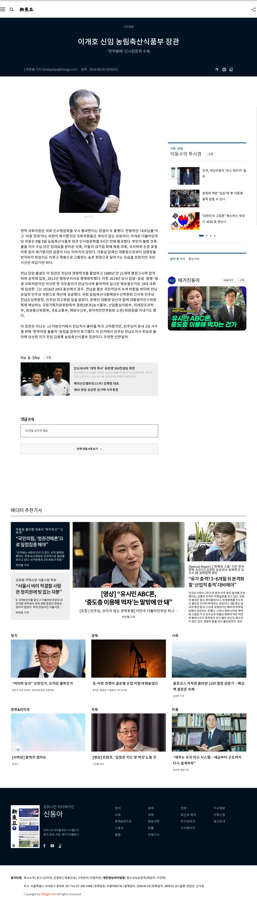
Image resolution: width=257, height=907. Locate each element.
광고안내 (219, 821)
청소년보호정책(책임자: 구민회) (146, 878)
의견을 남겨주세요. (36, 431)
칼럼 (118, 835)
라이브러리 (188, 821)
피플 (151, 828)
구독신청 (219, 815)
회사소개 (29, 878)
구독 (48, 357)
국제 (151, 815)
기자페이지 (188, 828)
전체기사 (154, 835)
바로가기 (228, 280)
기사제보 (219, 808)
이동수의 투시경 (185, 154)
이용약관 (95, 878)
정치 (118, 808)
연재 (184, 808)
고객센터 (82, 878)
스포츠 (119, 828)
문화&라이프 (123, 821)
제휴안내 (70, 878)
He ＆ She (30, 357)
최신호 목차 (188, 815)
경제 (151, 808)
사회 (118, 815)
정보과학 (154, 821)
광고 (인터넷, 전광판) (50, 878)
